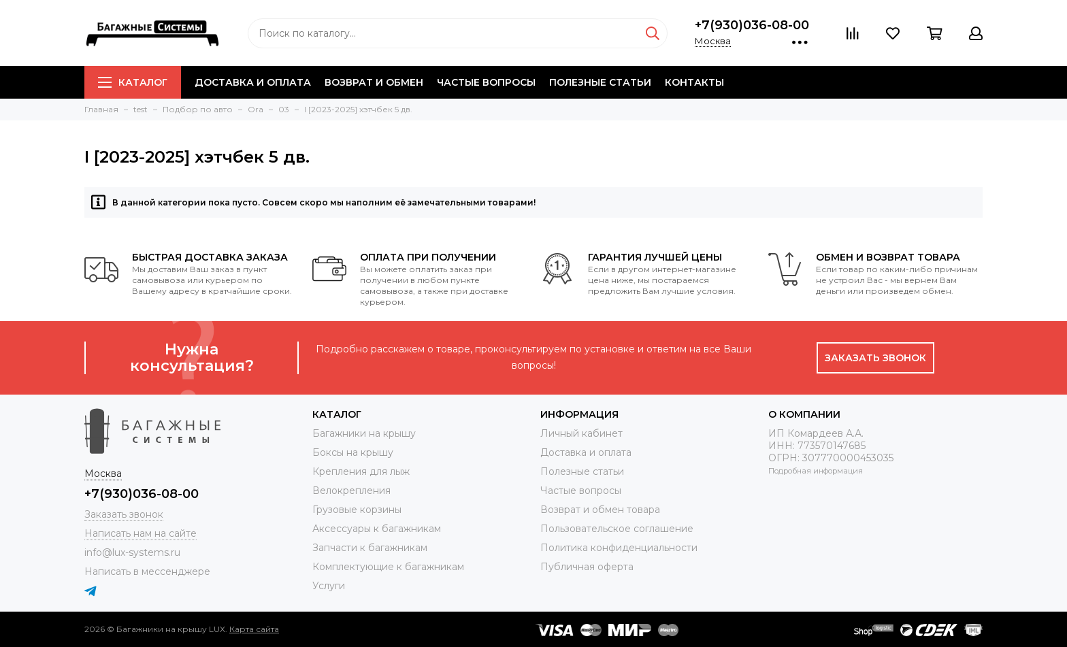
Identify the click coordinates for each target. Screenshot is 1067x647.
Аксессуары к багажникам (376, 528)
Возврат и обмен (374, 82)
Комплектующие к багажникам (388, 567)
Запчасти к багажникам (369, 548)
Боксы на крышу (352, 452)
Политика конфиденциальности (618, 548)
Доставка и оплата (253, 82)
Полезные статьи (600, 82)
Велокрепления (351, 490)
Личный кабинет (581, 433)
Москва (713, 40)
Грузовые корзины (356, 509)
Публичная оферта (587, 567)
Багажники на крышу (364, 433)
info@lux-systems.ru (132, 552)
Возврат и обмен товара (600, 509)
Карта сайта (254, 629)
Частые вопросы (486, 82)
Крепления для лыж (361, 471)
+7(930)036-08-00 (752, 25)
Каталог (132, 82)
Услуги (328, 586)
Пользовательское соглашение (616, 528)
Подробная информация (815, 471)
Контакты (694, 82)
